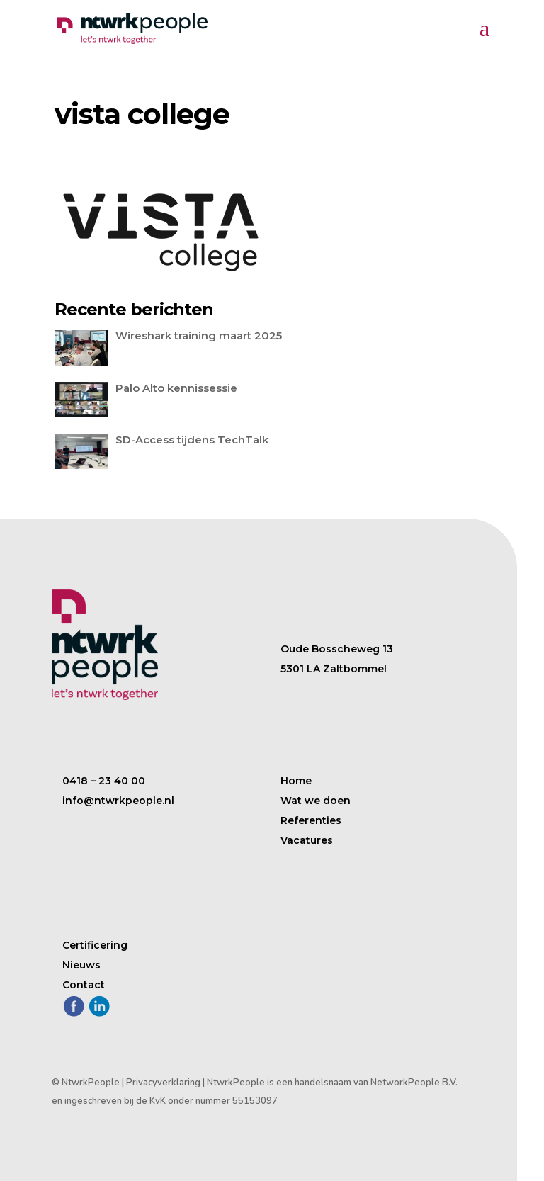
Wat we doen (315, 800)
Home (296, 780)
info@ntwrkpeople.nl (118, 800)
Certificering (95, 945)
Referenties (310, 820)
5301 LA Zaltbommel (333, 668)
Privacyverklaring (163, 1082)
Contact (83, 984)
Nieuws (81, 965)
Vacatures (306, 840)
